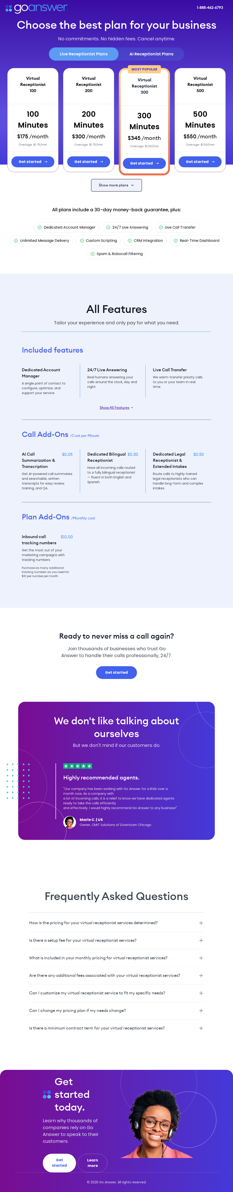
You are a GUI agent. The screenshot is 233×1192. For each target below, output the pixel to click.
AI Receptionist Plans (151, 54)
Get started (33, 162)
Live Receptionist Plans (84, 54)
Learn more (92, 1163)
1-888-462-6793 (210, 7)
